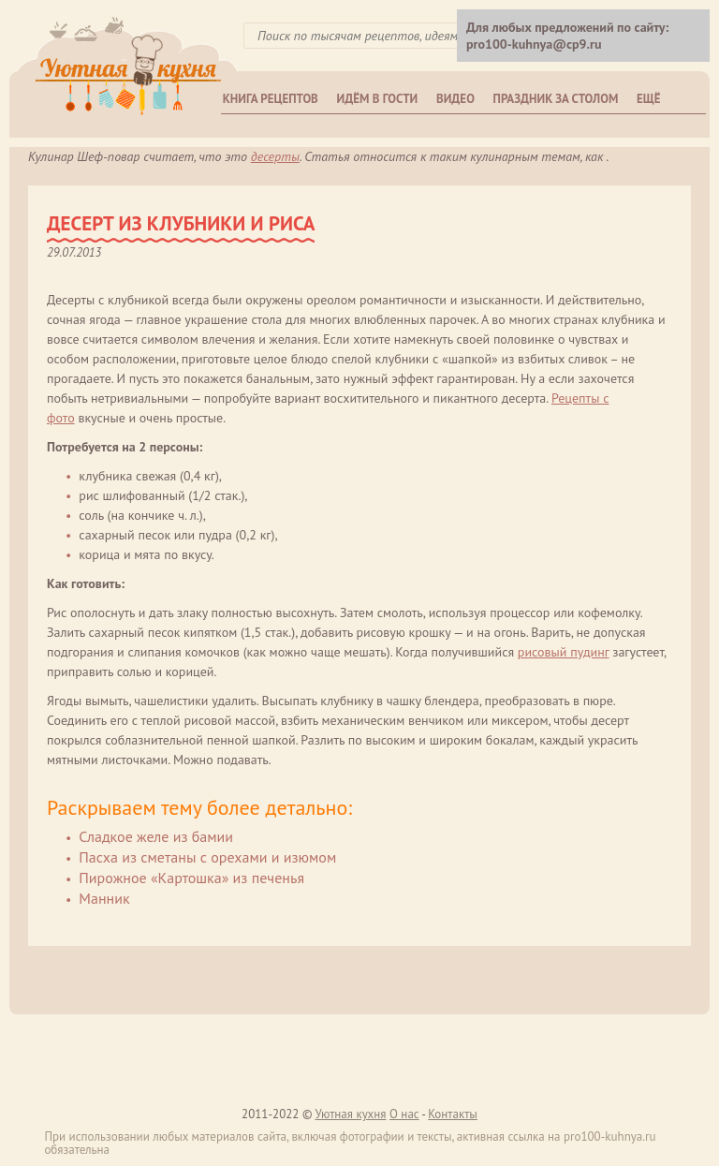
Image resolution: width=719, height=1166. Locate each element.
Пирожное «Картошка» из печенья (191, 877)
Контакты (452, 1114)
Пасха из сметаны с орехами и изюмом (207, 857)
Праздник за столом (556, 99)
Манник (104, 898)
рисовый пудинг (563, 651)
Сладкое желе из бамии (156, 836)
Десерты (275, 156)
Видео (455, 99)
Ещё (648, 99)
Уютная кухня (350, 1114)
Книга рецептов (270, 99)
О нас (404, 1114)
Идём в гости (377, 99)
